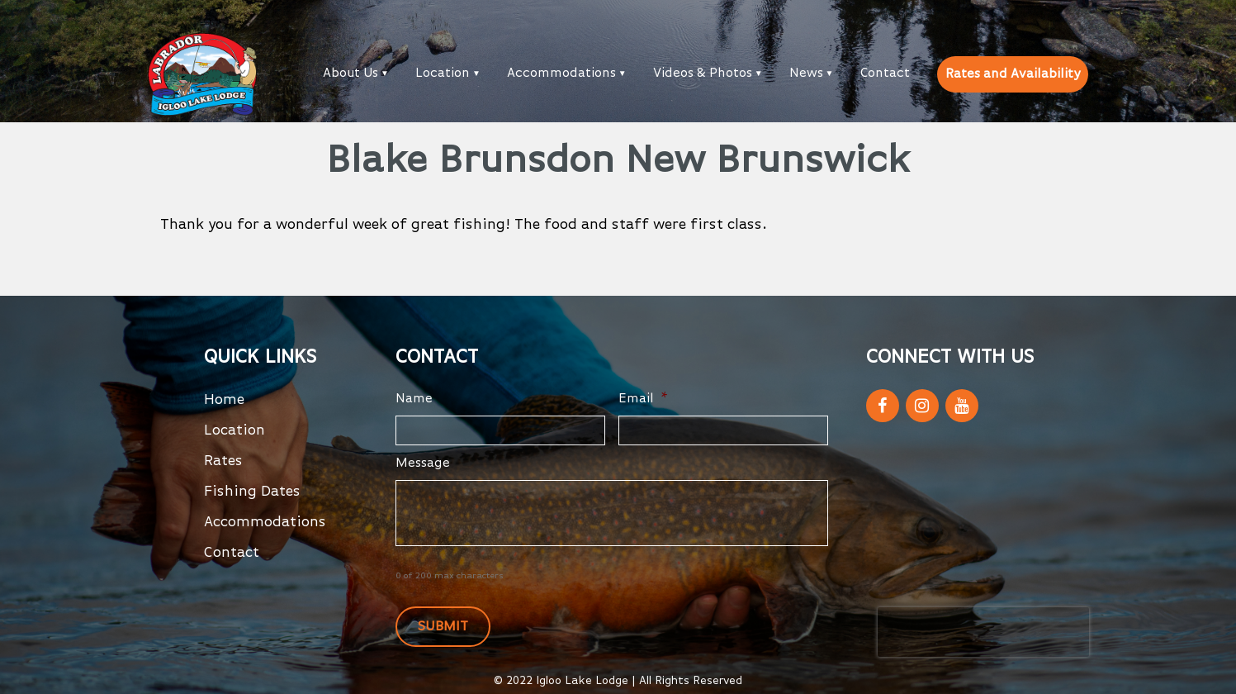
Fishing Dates (252, 491)
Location (442, 73)
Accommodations (561, 73)
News (806, 73)
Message (422, 463)
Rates (223, 461)
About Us (350, 73)
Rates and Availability (1012, 74)
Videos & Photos (702, 73)
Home (224, 399)
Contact (885, 73)
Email (643, 399)
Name (414, 399)
